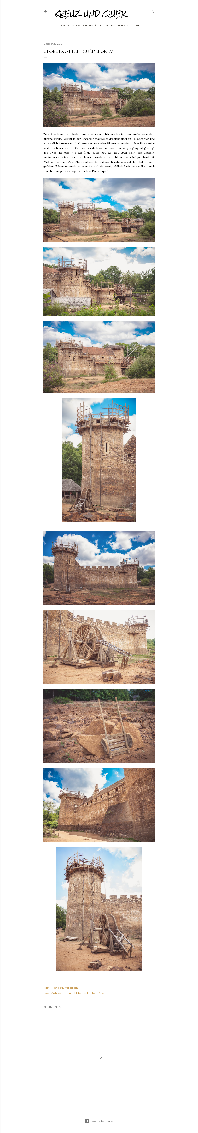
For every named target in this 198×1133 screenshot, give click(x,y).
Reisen (101, 992)
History (93, 992)
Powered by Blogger (99, 1121)
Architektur (57, 992)
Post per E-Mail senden (65, 987)
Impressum (62, 25)
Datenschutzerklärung (87, 25)
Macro (110, 25)
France (69, 992)
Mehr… (137, 25)
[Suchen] (152, 11)
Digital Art (124, 25)
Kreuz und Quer (90, 14)
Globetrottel (81, 992)
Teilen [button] (46, 987)
